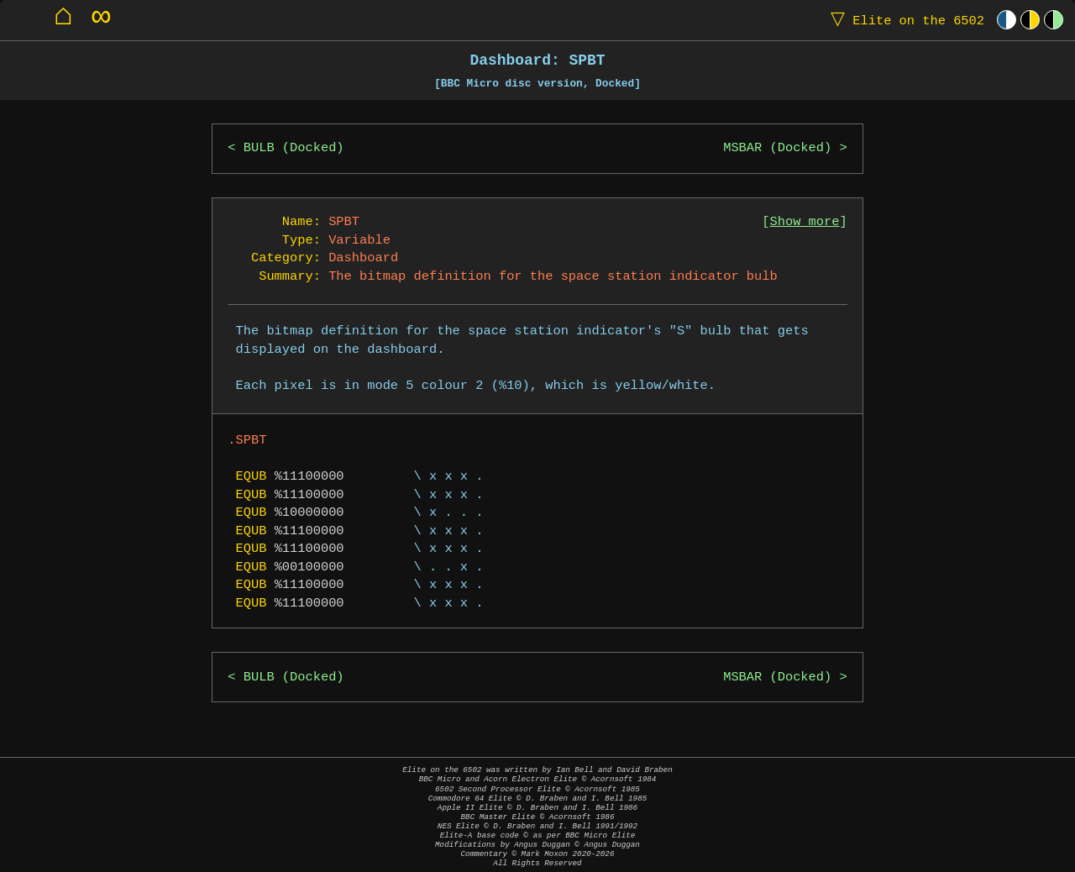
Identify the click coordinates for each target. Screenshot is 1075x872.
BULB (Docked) (294, 148)
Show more (805, 222)
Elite (903, 20)
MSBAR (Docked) (777, 148)
